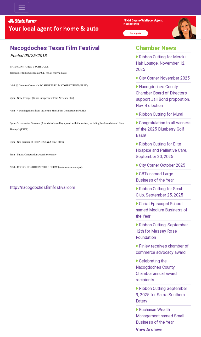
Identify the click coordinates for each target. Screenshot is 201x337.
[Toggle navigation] (21, 7)
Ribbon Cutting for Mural (161, 114)
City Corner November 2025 (164, 78)
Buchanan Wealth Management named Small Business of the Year (160, 316)
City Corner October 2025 (162, 165)
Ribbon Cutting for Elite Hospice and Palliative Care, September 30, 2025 (161, 150)
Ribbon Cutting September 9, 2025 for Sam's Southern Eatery (161, 295)
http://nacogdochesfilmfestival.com (42, 187)
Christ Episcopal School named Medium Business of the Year (161, 210)
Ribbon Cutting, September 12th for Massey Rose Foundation (162, 231)
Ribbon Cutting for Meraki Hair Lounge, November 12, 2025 (161, 63)
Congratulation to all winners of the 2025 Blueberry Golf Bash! (163, 129)
